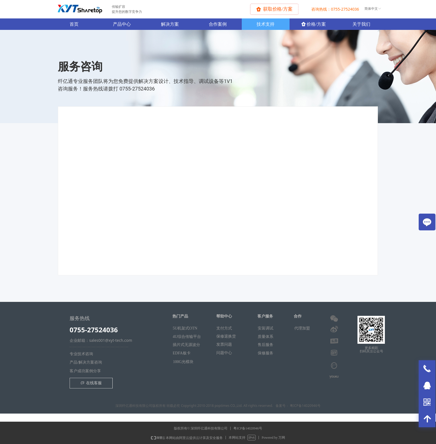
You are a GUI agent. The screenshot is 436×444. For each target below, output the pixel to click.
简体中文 (371, 9)
